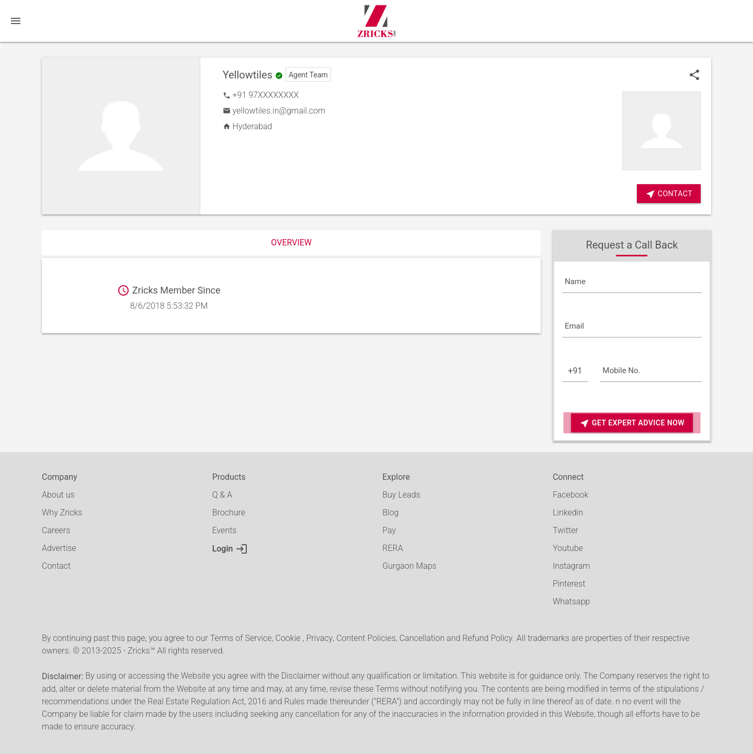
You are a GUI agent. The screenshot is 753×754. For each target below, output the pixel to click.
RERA (392, 548)
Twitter (565, 530)
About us (58, 495)
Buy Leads (401, 495)
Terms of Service (241, 638)
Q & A (222, 495)
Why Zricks (62, 512)
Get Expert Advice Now (631, 423)
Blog (390, 512)
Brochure (228, 512)
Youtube (568, 548)
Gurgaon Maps (409, 566)
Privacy (319, 638)
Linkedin (568, 512)
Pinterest (569, 584)
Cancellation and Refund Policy (456, 638)
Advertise (59, 548)
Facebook (570, 495)
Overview (291, 242)
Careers (56, 530)
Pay (389, 530)
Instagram (571, 566)
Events (224, 530)
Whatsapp (571, 601)
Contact (56, 566)
